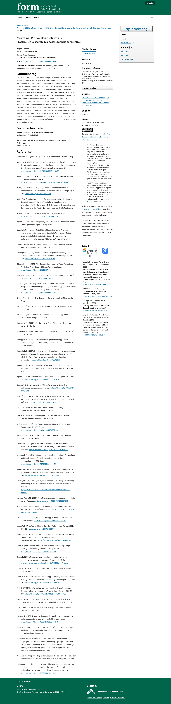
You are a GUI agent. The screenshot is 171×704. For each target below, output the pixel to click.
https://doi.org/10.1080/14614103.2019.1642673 (40, 171)
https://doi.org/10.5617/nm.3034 (38, 194)
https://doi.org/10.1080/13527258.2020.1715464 (40, 622)
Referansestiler (90, 88)
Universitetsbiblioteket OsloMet (110, 691)
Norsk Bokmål (126, 42)
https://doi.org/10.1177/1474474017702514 (42, 379)
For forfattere (126, 55)
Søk (150, 17)
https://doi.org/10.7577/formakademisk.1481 (39, 292)
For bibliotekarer (127, 59)
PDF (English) (90, 53)
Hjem (19, 25)
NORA (89, 201)
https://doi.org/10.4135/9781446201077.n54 (38, 464)
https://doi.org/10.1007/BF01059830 (46, 402)
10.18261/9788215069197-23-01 (95, 310)
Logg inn (150, 3)
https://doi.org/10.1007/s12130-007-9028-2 (42, 475)
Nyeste (19, 17)
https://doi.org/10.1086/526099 (40, 278)
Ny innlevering (136, 29)
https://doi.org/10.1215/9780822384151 (50, 520)
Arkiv (28, 17)
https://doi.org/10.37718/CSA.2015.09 (40, 258)
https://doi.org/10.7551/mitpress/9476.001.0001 (40, 430)
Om (36, 17)
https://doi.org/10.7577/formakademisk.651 (55, 540)
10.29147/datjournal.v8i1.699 (94, 284)
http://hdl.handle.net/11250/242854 (45, 360)
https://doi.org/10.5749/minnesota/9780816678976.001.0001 (45, 182)
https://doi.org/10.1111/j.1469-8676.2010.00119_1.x (45, 594)
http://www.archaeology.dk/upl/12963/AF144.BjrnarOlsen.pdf (45, 563)
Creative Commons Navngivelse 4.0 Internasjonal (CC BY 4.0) (41, 692)
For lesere (124, 51)
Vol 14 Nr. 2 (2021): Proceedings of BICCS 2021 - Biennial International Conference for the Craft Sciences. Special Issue (64, 28)
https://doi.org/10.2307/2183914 (41, 529)
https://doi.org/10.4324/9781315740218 (36, 270)
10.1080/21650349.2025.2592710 (95, 335)
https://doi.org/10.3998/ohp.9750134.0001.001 (39, 216)
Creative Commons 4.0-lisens (92, 209)
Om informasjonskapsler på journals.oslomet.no (106, 698)
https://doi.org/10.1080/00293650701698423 (38, 673)
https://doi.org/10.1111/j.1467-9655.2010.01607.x (48, 450)
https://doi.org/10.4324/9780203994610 (52, 501)
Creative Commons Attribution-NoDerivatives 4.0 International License (96, 137)
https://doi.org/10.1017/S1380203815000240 (42, 582)
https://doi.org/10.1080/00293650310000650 (38, 551)
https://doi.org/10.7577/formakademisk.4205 (39, 61)
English (123, 39)
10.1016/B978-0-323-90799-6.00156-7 (97, 296)
